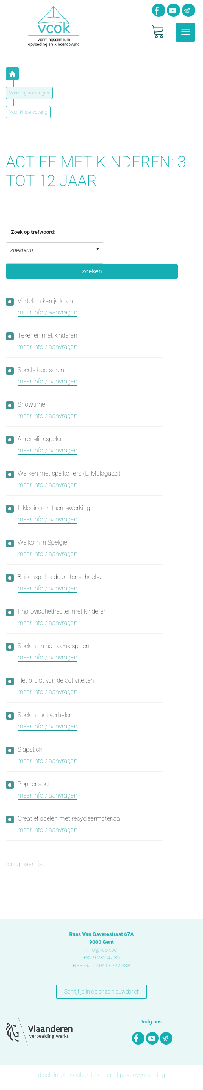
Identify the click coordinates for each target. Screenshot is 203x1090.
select (97, 249)
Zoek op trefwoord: (33, 232)
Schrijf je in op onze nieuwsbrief (101, 991)
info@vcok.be (101, 950)
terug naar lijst (25, 864)
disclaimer (52, 1075)
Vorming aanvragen (29, 93)
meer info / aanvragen (47, 312)
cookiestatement (92, 1075)
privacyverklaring (142, 1075)
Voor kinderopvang (28, 112)
